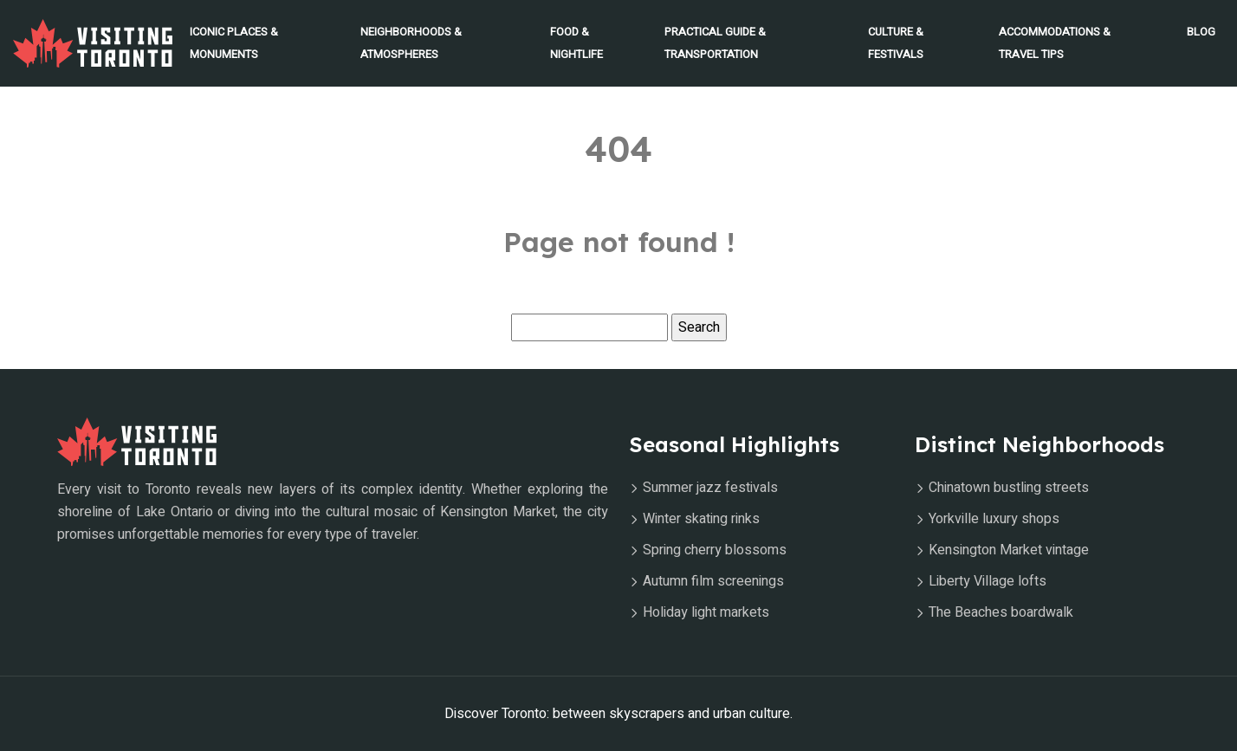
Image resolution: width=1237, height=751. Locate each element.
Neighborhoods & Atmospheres (411, 42)
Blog (1201, 31)
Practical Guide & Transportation (715, 42)
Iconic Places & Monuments (234, 42)
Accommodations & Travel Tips (1055, 42)
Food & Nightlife (576, 42)
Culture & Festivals (895, 42)
